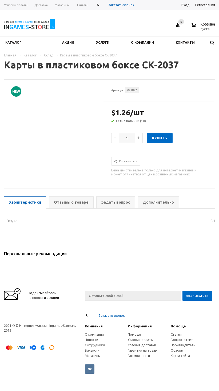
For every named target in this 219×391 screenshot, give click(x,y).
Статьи (176, 334)
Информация (140, 326)
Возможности (139, 355)
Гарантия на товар (142, 350)
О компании (94, 334)
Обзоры (177, 350)
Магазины (93, 355)
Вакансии (92, 350)
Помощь (178, 326)
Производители (183, 345)
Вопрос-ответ (182, 339)
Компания (94, 326)
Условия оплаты (140, 339)
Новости (91, 339)
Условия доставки (142, 345)
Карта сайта (180, 355)
